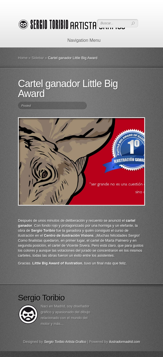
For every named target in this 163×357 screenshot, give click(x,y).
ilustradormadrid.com (124, 342)
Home (23, 58)
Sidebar (37, 58)
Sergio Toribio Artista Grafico (65, 342)
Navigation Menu (81, 40)
